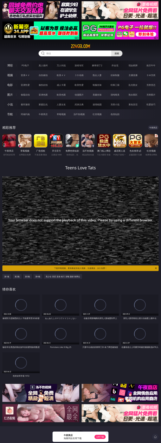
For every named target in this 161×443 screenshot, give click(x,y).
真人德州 (43, 65)
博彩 (10, 65)
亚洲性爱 (25, 84)
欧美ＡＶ (61, 75)
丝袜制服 (115, 75)
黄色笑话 (133, 104)
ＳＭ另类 (150, 75)
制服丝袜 (97, 84)
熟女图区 (133, 94)
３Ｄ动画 (79, 75)
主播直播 (133, 75)
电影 (10, 85)
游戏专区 (79, 65)
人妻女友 (61, 104)
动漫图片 (79, 94)
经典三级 (115, 84)
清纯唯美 (115, 94)
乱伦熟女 (133, 84)
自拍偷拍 (43, 75)
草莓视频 (61, 114)
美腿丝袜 (97, 94)
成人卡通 (61, 84)
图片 (10, 95)
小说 (10, 104)
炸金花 (115, 65)
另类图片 (150, 94)
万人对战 (61, 65)
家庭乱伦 (43, 104)
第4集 (37, 276)
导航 (10, 114)
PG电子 (25, 65)
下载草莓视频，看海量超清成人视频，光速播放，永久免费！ (105, 268)
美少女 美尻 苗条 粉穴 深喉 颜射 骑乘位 (63, 276)
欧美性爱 (79, 84)
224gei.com (80, 46)
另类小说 (115, 104)
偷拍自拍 (43, 84)
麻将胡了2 (97, 65)
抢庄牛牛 (150, 65)
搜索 (117, 53)
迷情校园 (97, 104)
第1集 (6, 276)
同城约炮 (25, 114)
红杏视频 (97, 114)
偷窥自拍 (25, 94)
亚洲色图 (43, 94)
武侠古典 (79, 104)
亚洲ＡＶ (25, 75)
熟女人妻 (97, 75)
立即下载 (100, 436)
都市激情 (25, 104)
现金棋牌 (133, 65)
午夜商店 (43, 114)
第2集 (17, 276)
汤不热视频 (79, 114)
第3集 (27, 276)
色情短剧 (115, 114)
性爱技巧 (150, 104)
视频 (10, 75)
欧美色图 (61, 94)
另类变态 (150, 84)
